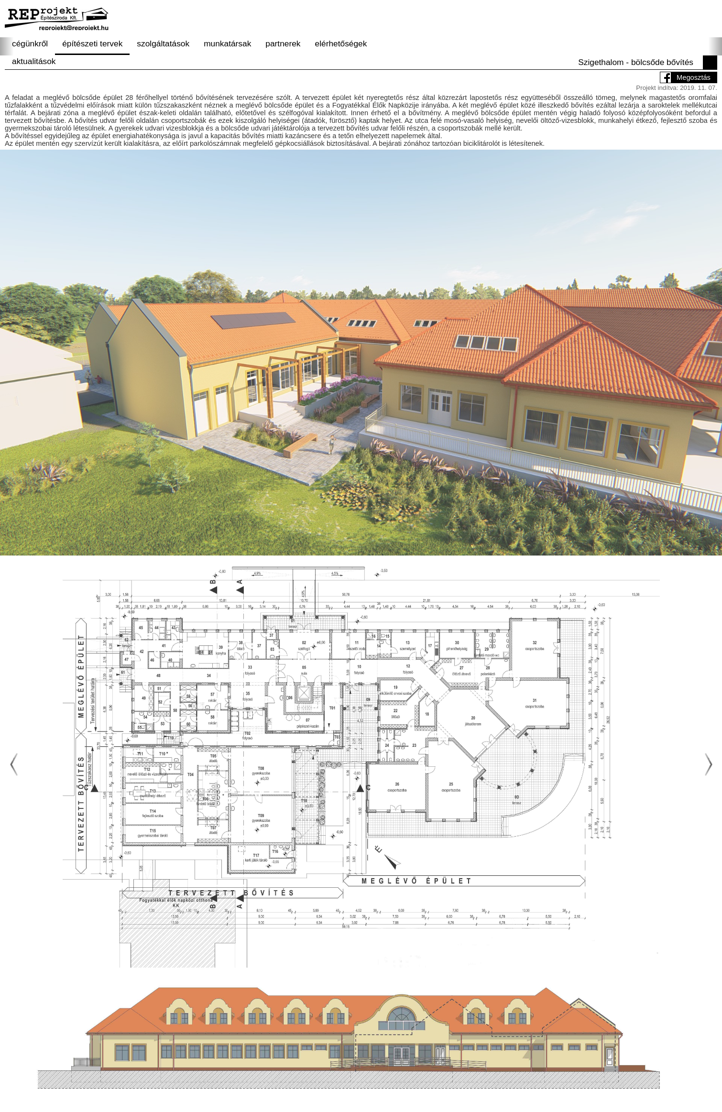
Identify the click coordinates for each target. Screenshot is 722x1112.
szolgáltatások (163, 43)
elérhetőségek (341, 43)
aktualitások (34, 61)
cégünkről (30, 43)
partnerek (282, 43)
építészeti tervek (92, 43)
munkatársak (227, 43)
